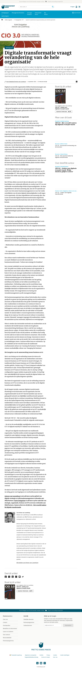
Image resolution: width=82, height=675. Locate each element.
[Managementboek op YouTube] (41, 663)
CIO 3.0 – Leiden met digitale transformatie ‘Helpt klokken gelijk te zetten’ (66, 170)
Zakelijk (25, 616)
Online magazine (8, 19)
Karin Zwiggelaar (19, 500)
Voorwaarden (6, 625)
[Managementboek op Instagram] (45, 663)
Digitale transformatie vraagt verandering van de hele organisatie (40, 19)
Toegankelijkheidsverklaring (31, 657)
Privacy (48, 655)
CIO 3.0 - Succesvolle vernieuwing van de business (65, 146)
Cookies (55, 655)
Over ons (5, 619)
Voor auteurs (6, 634)
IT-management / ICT (19, 19)
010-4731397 (77, 12)
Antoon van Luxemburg (12, 496)
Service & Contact (45, 657)
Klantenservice (7, 616)
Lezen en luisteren (8, 631)
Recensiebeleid (7, 637)
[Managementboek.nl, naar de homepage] (8, 8)
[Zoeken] (35, 6)
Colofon (41, 655)
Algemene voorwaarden (30, 655)
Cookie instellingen (64, 655)
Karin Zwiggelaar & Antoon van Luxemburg (16, 81)
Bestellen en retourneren (10, 628)
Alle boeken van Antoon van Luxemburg (27, 562)
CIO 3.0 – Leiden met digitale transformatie (62, 108)
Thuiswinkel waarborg (16, 655)
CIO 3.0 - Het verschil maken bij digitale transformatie (66, 123)
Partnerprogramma (8, 640)
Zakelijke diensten (28, 619)
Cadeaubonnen (27, 625)
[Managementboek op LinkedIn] (37, 663)
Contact (5, 622)
